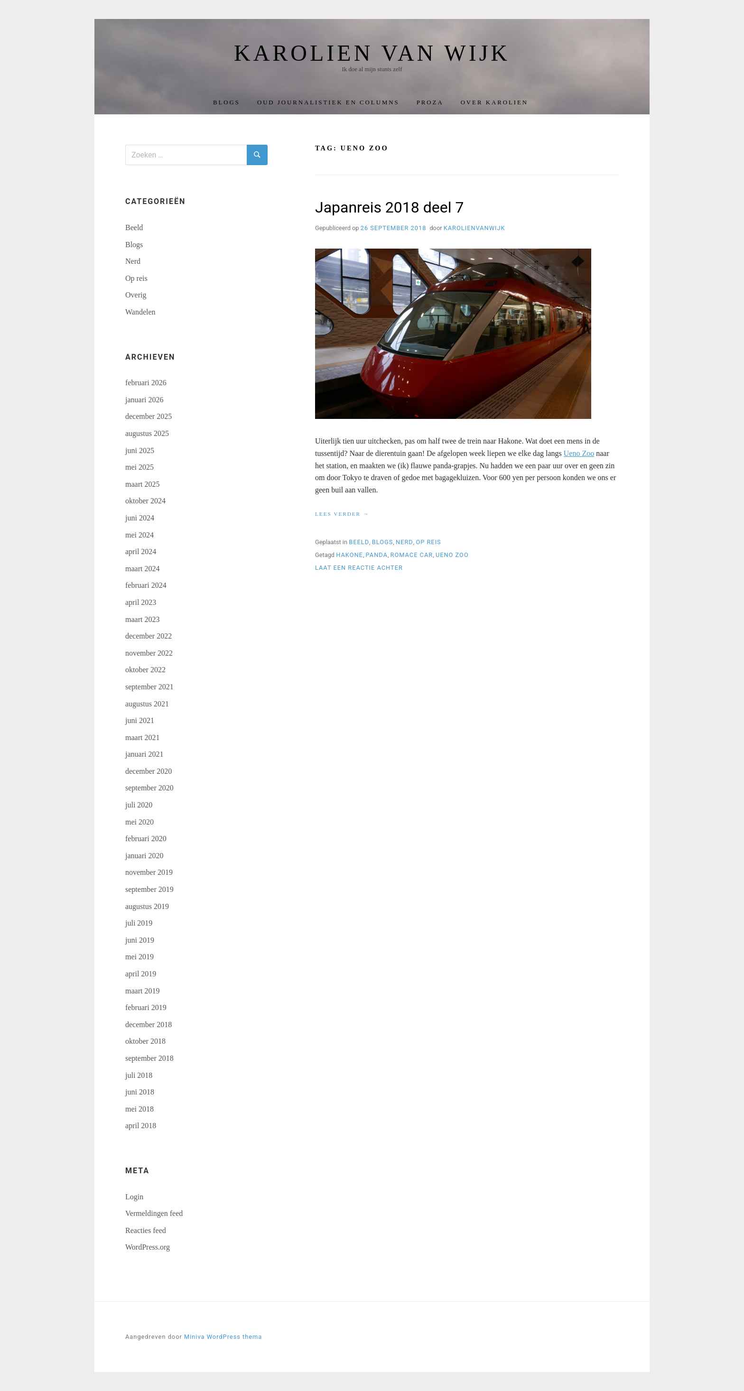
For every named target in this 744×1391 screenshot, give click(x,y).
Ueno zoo (452, 554)
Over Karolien (494, 102)
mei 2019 (139, 957)
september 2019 (149, 889)
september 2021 (149, 687)
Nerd (404, 542)
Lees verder (342, 514)
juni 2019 (139, 940)
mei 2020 (139, 822)
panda (377, 554)
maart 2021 (142, 737)
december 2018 (148, 1024)
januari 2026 (144, 400)
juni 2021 (139, 720)
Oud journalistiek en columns (328, 102)
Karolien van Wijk (372, 53)
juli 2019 (138, 923)
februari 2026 (146, 383)
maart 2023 (142, 619)
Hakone (349, 554)
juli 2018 (138, 1075)
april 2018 (140, 1126)
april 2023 (140, 602)
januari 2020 (144, 856)
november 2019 (149, 872)
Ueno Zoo (579, 453)
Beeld (359, 542)
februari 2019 (146, 1007)
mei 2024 (139, 535)
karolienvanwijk (474, 228)
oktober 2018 (145, 1041)
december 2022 (148, 636)
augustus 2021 (147, 704)
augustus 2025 (147, 433)
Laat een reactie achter (359, 567)
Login (134, 1197)
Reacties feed (145, 1230)
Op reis (428, 542)
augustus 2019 (147, 906)
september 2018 (149, 1058)
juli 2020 (138, 805)
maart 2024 (142, 569)
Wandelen (140, 312)
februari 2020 (146, 839)
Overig (135, 295)
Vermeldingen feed (154, 1213)
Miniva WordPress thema (223, 1336)
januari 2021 (144, 754)
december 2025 (148, 416)
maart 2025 (142, 484)
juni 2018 (139, 1092)
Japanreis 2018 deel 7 (389, 207)
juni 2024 (139, 518)
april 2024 (140, 551)
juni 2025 (139, 450)
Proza (430, 102)
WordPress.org (147, 1247)
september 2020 (149, 788)
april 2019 (140, 974)
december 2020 (148, 771)
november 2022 (149, 653)
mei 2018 (139, 1109)
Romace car (412, 554)
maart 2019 (142, 991)
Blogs (226, 102)
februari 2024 (146, 585)
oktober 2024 (145, 501)
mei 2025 (139, 467)
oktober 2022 (145, 670)
